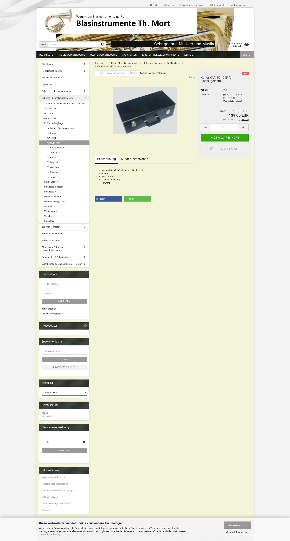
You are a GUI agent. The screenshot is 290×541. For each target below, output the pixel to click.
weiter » (122, 73)
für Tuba (51, 177)
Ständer (48, 206)
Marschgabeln (51, 182)
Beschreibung (106, 159)
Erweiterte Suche (64, 367)
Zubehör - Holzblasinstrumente (160, 55)
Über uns (169, 5)
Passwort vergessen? (52, 313)
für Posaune (53, 172)
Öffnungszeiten (218, 5)
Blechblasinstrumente (103, 55)
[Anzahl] (224, 127)
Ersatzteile (49, 221)
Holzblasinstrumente (72, 55)
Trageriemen (50, 211)
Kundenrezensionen (134, 159)
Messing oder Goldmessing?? (56, 483)
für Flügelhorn (53, 142)
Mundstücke (50, 191)
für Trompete (53, 138)
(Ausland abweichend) (232, 101)
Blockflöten (46, 55)
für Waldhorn (53, 167)
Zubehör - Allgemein (51, 240)
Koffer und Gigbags (53, 123)
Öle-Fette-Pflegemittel (55, 201)
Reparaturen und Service (191, 5)
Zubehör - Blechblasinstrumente (57, 98)
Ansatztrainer (50, 108)
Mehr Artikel (47, 416)
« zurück (111, 73)
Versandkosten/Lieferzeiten (55, 503)
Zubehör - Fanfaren (51, 227)
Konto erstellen (49, 308)
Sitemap (46, 510)
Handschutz (50, 118)
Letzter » (133, 73)
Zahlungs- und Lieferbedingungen (58, 490)
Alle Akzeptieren (237, 525)
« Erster (100, 73)
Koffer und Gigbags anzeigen (61, 128)
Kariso (192, 77)
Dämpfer (48, 113)
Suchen (247, 55)
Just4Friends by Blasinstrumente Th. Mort (62, 264)
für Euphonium (54, 162)
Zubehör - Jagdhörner (52, 233)
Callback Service (50, 497)
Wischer (48, 216)
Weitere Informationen (237, 532)
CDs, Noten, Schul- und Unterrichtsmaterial (53, 249)
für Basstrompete (55, 147)
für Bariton (52, 157)
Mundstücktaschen (53, 196)
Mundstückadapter (53, 186)
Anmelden (64, 301)
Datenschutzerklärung (49, 534)
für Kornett (52, 133)
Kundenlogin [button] (238, 5)
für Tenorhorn (53, 152)
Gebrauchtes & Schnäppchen (56, 257)
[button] (206, 127)
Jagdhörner (129, 55)
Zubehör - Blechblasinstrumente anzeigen (64, 103)
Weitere (188, 55)
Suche (154, 5)
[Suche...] (43, 44)
